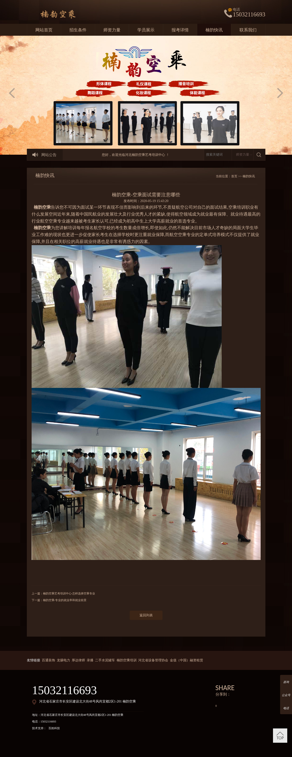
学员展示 (145, 30)
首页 (234, 176)
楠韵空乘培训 (127, 660)
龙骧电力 (63, 660)
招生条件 (77, 30)
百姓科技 (54, 728)
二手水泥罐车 (105, 660)
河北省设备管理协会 (153, 660)
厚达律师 (78, 660)
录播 (90, 660)
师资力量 (111, 30)
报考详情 (180, 30)
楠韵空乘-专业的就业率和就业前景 (65, 600)
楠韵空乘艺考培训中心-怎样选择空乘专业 (69, 593)
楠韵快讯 (214, 30)
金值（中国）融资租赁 (186, 660)
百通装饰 (48, 660)
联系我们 (248, 30)
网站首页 (44, 30)
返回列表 (146, 615)
